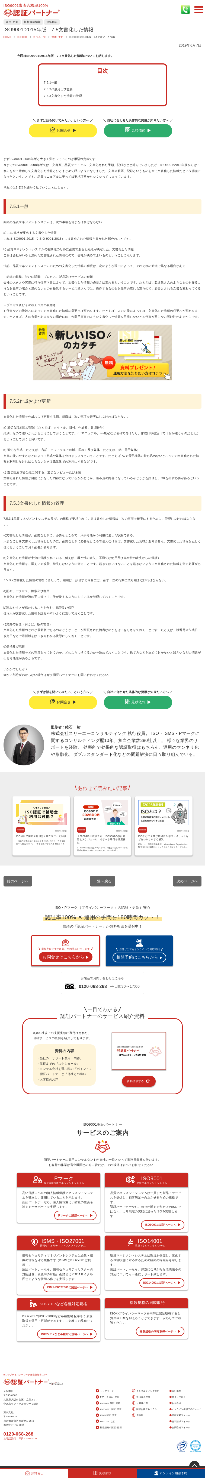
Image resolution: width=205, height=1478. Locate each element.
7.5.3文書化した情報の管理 (63, 95)
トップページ (105, 1391)
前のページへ (17, 881)
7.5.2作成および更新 (58, 89)
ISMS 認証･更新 (106, 1415)
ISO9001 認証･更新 (108, 1403)
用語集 (137, 1415)
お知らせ (175, 1403)
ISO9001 (20, 830)
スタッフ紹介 (177, 1397)
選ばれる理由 (141, 1397)
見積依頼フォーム (179, 1415)
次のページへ (187, 881)
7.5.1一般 (50, 82)
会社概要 (175, 1391)
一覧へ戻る (103, 881)
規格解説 (52, 21)
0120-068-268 (19, 1434)
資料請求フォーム (179, 1421)
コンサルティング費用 (145, 1391)
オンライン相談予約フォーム (185, 1409)
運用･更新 (12, 21)
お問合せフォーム (179, 1427)
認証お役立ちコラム (144, 1409)
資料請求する (138, 1081)
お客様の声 (140, 1403)
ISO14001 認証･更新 (109, 1409)
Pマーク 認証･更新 (108, 1397)
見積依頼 (137, 130)
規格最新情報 (32, 21)
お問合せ (63, 130)
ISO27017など (105, 1421)
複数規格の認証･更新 (109, 1428)
